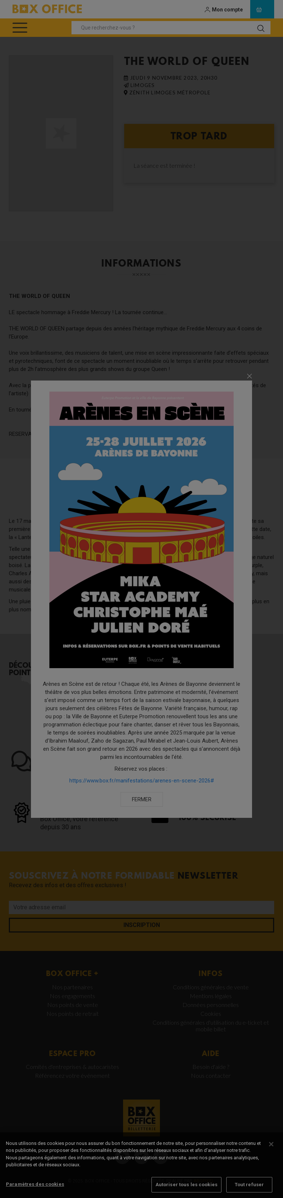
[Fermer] (271, 1150)
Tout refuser (249, 1190)
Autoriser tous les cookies (186, 1190)
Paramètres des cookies (35, 1189)
